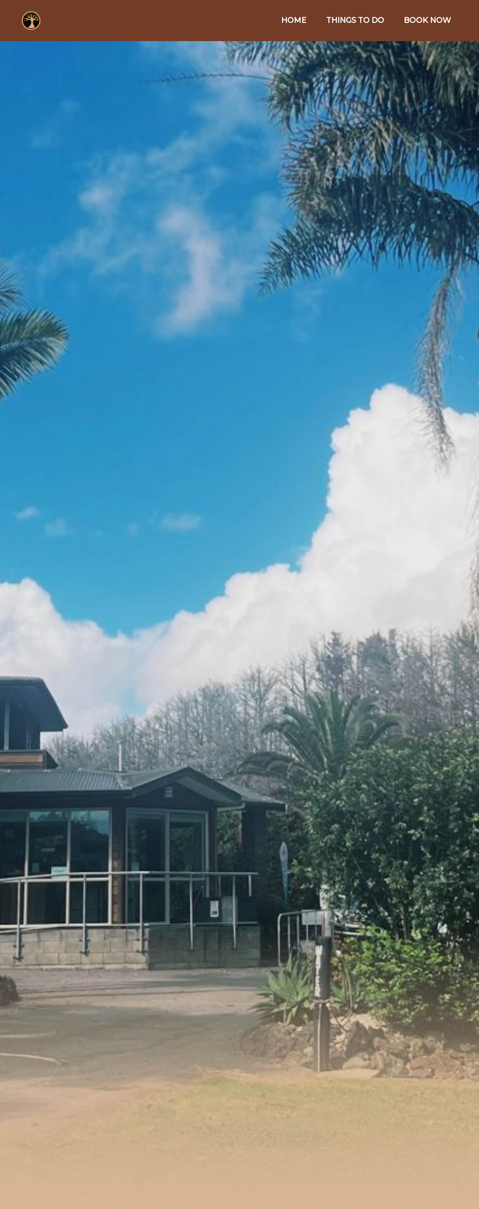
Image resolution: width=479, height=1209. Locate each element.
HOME (293, 20)
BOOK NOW (427, 20)
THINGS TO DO (355, 20)
